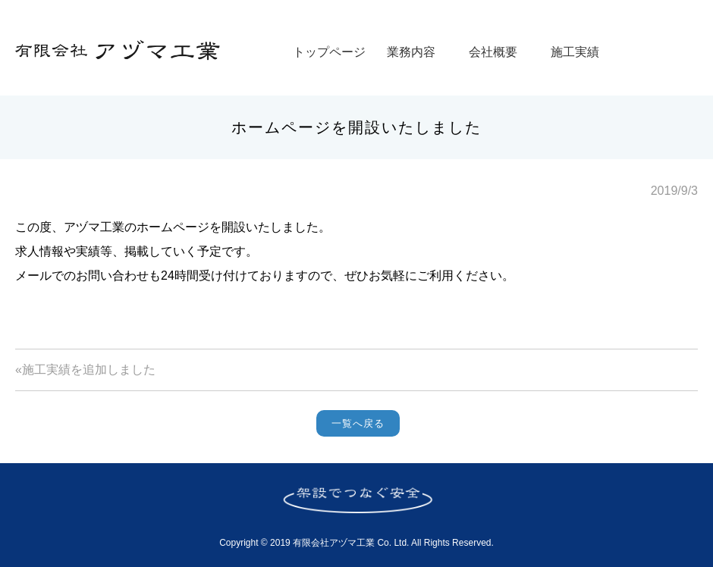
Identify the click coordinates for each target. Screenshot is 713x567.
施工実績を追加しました (88, 369)
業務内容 (411, 51)
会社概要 (493, 51)
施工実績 (575, 51)
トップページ (329, 51)
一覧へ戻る (358, 423)
